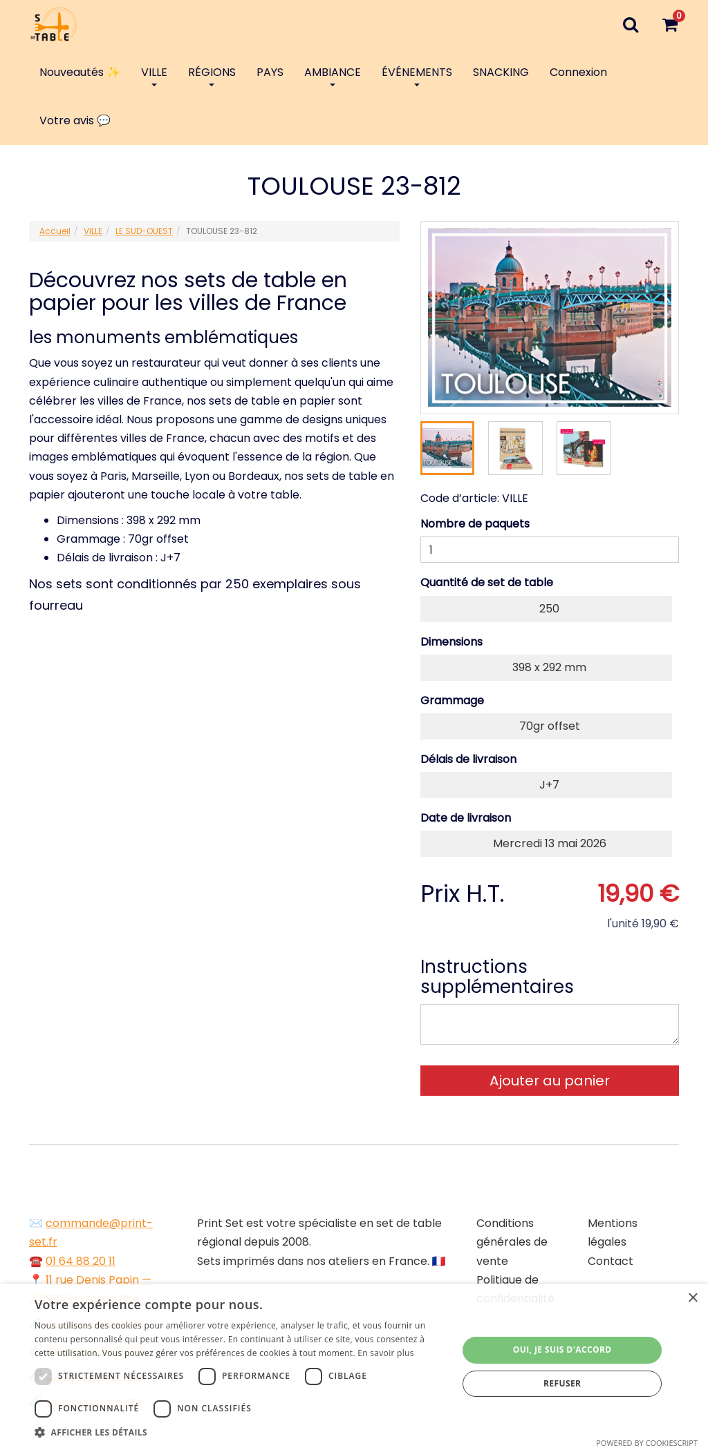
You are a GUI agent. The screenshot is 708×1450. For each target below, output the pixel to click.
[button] (240, 1432)
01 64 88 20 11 (80, 1261)
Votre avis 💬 (75, 120)
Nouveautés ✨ (79, 72)
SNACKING (501, 72)
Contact (610, 1261)
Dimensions (451, 642)
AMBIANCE (332, 75)
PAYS (270, 72)
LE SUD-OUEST (144, 231)
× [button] (692, 1298)
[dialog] (354, 1367)
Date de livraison (465, 818)
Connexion (578, 72)
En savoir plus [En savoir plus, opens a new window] (385, 1353)
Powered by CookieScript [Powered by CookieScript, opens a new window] (647, 1443)
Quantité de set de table (486, 582)
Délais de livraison (468, 759)
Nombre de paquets (475, 524)
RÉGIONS (212, 75)
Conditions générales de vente (512, 1241)
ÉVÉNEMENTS (417, 75)
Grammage (452, 700)
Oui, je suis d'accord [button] (562, 1349)
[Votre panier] (669, 24)
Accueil (55, 231)
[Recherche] (630, 24)
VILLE (154, 75)
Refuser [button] (562, 1383)
